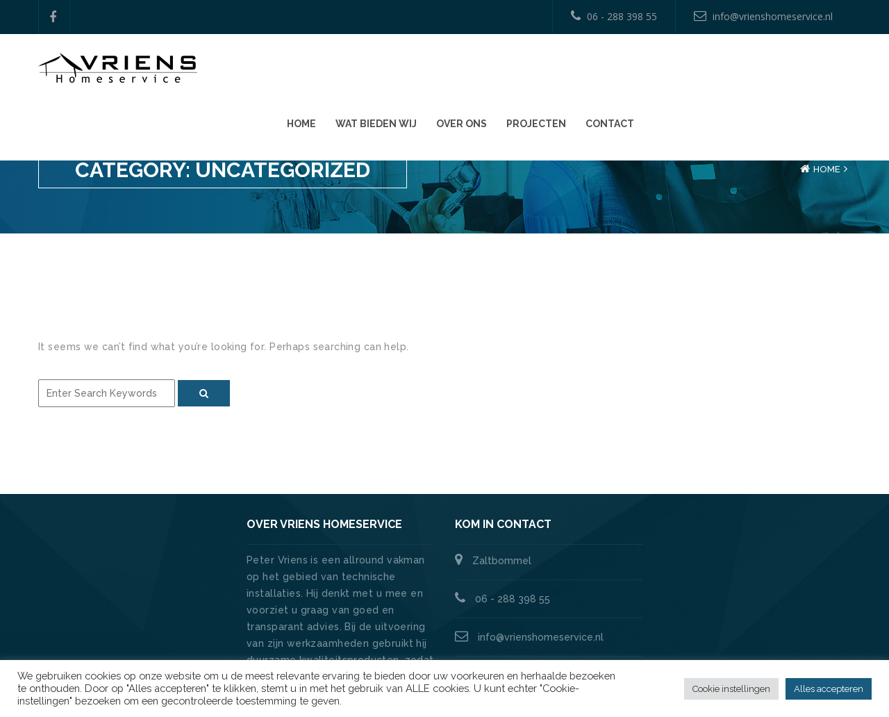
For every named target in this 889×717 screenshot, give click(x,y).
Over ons (670, 70)
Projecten (744, 70)
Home (509, 70)
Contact (818, 70)
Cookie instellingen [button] (731, 689)
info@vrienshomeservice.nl (763, 16)
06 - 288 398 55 (614, 16)
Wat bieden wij (584, 70)
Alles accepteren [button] (828, 689)
